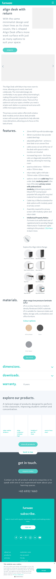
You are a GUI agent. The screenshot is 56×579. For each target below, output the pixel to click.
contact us (24, 561)
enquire (10, 50)
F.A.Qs (22, 558)
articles (7, 558)
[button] (19, 577)
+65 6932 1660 (28, 491)
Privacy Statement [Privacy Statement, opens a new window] (18, 574)
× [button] (54, 563)
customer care (25, 552)
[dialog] (28, 570)
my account (24, 555)
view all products (28, 444)
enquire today (28, 471)
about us (7, 552)
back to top (28, 452)
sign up (28, 527)
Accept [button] (44, 570)
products (7, 555)
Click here (48, 228)
